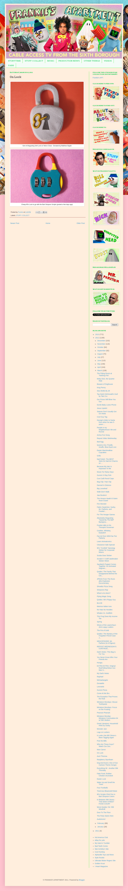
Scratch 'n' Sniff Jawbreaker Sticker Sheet (107, 560)
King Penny (101, 388)
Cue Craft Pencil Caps (105, 478)
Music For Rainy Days (105, 472)
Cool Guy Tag (102, 417)
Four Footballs (102, 788)
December (101, 341)
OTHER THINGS (92, 61)
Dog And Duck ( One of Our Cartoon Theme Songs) (107, 764)
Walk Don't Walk (103, 492)
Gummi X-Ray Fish (104, 475)
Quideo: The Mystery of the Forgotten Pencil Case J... (107, 636)
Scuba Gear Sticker (104, 555)
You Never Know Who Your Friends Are (107, 658)
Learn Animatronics (104, 541)
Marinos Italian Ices (104, 606)
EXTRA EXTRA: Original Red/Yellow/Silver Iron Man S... (106, 668)
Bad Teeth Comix (101, 846)
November (101, 344)
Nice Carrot (101, 750)
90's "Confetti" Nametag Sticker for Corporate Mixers (106, 550)
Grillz (99, 456)
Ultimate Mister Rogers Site (105, 861)
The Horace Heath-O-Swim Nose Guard (107, 500)
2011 (97, 831)
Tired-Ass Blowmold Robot (107, 791)
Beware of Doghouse (105, 384)
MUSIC (50, 61)
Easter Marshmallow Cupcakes (104, 451)
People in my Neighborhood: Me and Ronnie (106, 430)
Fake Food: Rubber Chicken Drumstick (105, 775)
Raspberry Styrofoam (105, 760)
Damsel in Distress (104, 485)
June (99, 360)
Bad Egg (100, 442)
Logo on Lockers (103, 732)
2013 (97, 334)
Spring (99, 622)
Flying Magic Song (104, 596)
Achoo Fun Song (103, 435)
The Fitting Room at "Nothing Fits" (104, 374)
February (101, 823)
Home (48, 223)
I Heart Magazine (101, 866)
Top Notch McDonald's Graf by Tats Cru (107, 395)
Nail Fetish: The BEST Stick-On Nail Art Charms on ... (107, 461)
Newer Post (14, 223)
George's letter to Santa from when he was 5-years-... (106, 422)
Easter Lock (101, 779)
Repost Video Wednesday (107, 438)
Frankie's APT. (98, 78)
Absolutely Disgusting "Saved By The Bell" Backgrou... (105, 520)
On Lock (100, 753)
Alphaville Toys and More (104, 855)
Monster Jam (102, 729)
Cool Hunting (100, 852)
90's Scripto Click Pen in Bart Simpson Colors (106, 795)
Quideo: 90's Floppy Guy (106, 600)
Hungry (99, 663)
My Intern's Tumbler (102, 843)
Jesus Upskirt (102, 408)
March (100, 370)
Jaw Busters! (102, 495)
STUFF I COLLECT (34, 61)
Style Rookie (99, 858)
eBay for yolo (100, 840)
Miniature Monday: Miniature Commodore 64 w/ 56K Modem (107, 718)
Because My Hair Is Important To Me (104, 467)
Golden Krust (100, 863)
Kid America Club (101, 837)
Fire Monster (102, 504)
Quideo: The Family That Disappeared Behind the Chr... (107, 574)
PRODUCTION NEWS (69, 61)
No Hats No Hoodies (105, 610)
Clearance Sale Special (106, 545)
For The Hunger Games (106, 515)
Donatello (100, 683)
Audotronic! (101, 819)
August (100, 354)
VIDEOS (108, 61)
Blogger (82, 880)
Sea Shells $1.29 (103, 391)
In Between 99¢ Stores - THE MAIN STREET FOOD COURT (106, 802)
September (101, 351)
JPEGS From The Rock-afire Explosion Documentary (106, 581)
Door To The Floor (104, 812)
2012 (97, 338)
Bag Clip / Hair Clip (104, 482)
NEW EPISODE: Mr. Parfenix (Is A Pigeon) (106, 642)
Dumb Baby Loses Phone (106, 405)
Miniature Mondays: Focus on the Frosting (107, 708)
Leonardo (100, 687)
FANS (11, 65)
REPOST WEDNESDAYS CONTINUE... (106, 648)
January (100, 827)
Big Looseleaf (102, 488)
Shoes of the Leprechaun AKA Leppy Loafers (106, 626)
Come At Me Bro (103, 693)
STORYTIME (14, 61)
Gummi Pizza (102, 690)
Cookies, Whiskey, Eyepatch (104, 532)
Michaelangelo (102, 680)
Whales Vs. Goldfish (104, 613)
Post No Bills (102, 741)
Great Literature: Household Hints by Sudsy (107, 725)
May (99, 364)
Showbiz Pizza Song (105, 586)
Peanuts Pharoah (103, 713)
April (99, 367)
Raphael (100, 677)
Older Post (81, 223)
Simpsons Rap (102, 590)
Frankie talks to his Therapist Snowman (105, 526)
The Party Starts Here (105, 816)
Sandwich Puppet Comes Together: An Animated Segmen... (106, 566)
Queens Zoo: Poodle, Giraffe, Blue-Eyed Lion (106, 446)
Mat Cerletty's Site (102, 849)
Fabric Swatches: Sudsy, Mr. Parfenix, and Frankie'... (106, 509)
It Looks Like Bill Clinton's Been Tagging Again (106, 737)
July (99, 357)
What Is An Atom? (103, 593)
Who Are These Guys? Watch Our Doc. (105, 745)
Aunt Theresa (102, 756)
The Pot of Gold (103, 630)
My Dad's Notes (103, 673)
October (100, 347)
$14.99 (99, 603)
